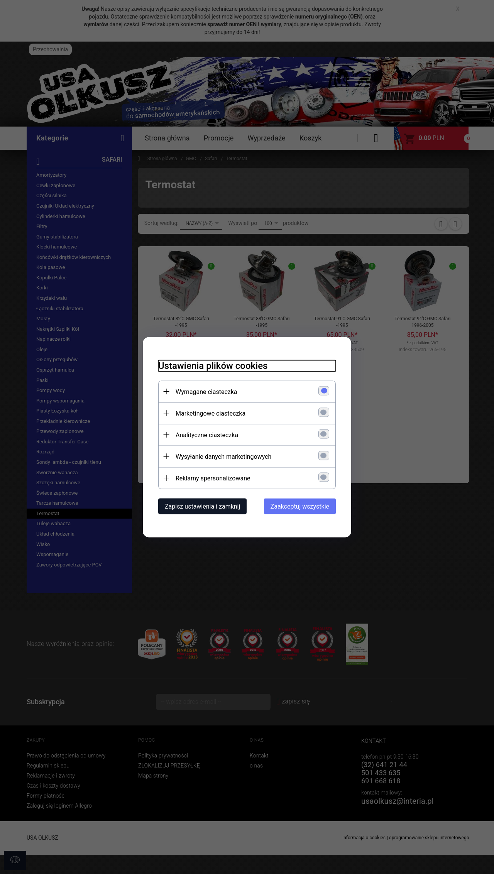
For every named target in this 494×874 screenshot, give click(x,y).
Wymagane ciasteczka (206, 391)
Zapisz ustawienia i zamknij (202, 506)
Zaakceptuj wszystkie (300, 506)
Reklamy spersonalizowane (213, 478)
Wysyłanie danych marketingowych (223, 456)
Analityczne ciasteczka (207, 434)
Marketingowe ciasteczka (210, 413)
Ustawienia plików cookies (212, 365)
